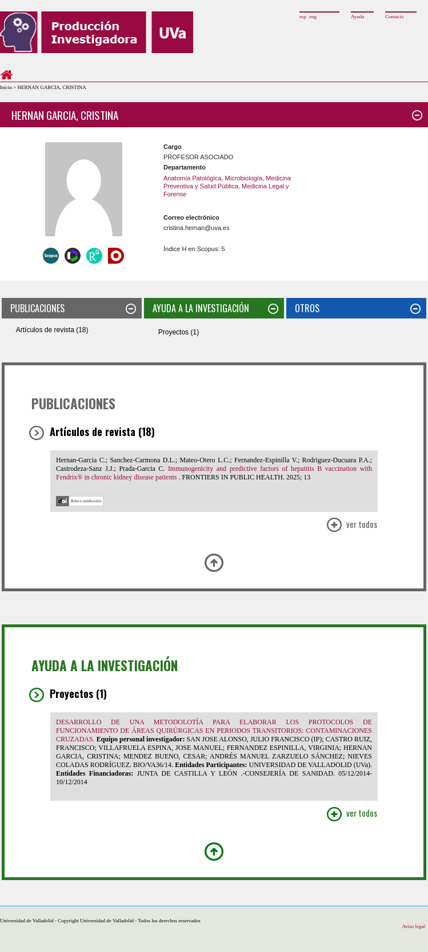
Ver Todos (351, 525)
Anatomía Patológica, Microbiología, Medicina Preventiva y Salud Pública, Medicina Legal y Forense (227, 186)
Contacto (394, 16)
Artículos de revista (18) (52, 330)
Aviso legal (413, 926)
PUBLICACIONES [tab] (73, 308)
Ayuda (357, 16)
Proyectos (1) (178, 332)
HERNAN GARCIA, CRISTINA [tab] (216, 115)
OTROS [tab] (358, 308)
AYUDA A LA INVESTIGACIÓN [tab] (215, 308)
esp (302, 16)
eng (313, 16)
